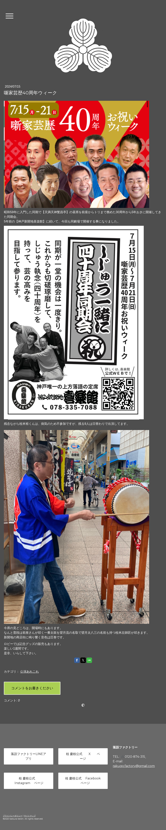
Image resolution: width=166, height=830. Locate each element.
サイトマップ (30, 815)
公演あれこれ (29, 671)
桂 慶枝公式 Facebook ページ (83, 781)
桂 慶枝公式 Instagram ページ (28, 781)
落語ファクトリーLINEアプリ (28, 756)
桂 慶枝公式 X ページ (83, 756)
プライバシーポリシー (12, 815)
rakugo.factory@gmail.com (134, 766)
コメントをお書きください (32, 688)
